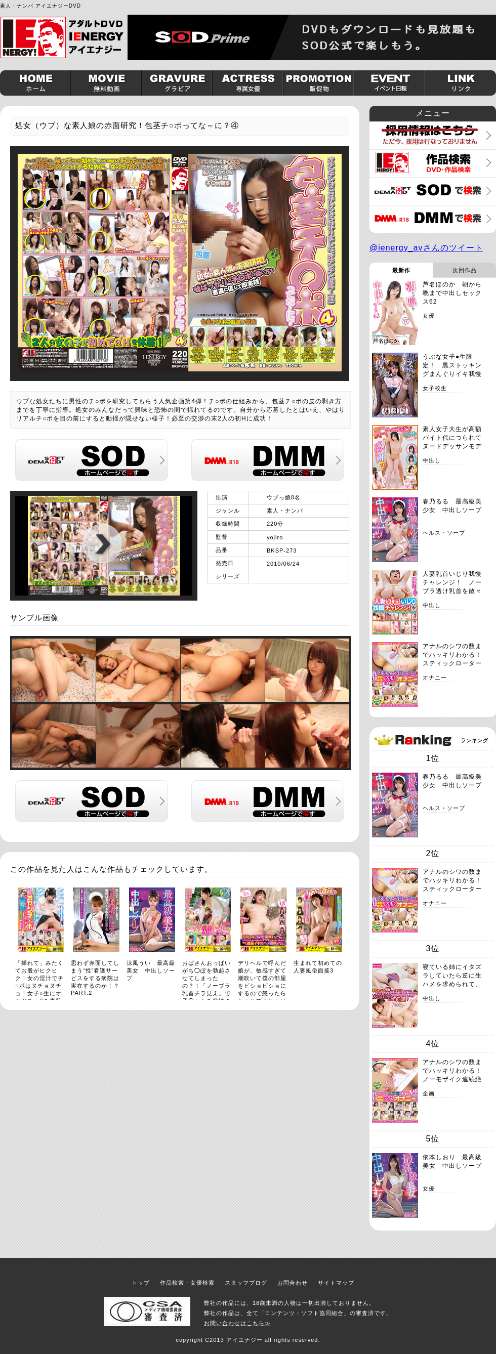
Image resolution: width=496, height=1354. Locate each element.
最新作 (401, 270)
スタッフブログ (246, 1283)
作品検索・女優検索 (187, 1283)
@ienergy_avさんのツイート (426, 247)
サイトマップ (336, 1283)
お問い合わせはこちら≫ (237, 1323)
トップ (141, 1283)
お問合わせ (292, 1283)
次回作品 (464, 270)
